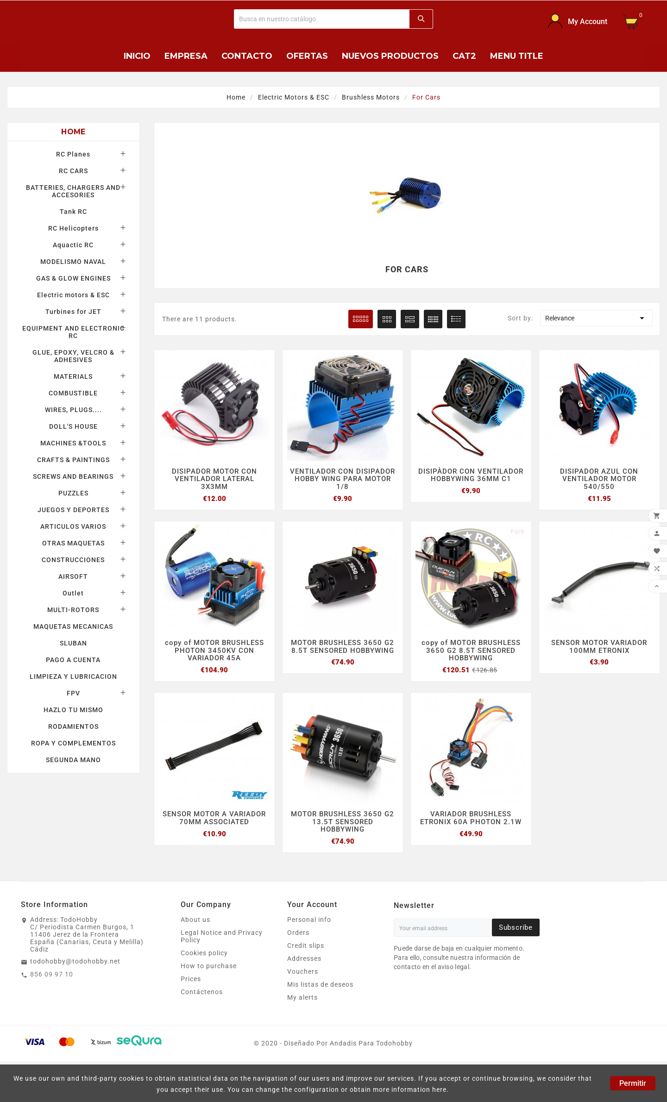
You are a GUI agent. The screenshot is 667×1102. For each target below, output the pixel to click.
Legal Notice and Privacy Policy (222, 976)
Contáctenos (202, 1032)
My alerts (302, 1037)
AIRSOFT (73, 615)
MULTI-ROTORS (73, 648)
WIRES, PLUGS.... (73, 448)
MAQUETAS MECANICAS (73, 665)
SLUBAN (73, 681)
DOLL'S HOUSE (73, 465)
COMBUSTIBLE (73, 431)
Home (73, 170)
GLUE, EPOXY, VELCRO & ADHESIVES (73, 394)
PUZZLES (73, 531)
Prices (191, 1019)
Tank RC (73, 250)
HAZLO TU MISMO (73, 748)
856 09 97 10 (51, 1014)
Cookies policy (204, 993)
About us (195, 960)
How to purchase (209, 1006)
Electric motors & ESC (73, 333)
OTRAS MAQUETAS (73, 581)
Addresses (304, 998)
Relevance (596, 356)
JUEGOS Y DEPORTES (73, 548)
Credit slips (305, 985)
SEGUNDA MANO (73, 798)
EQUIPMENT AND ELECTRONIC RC (73, 370)
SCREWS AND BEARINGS (73, 515)
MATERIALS (73, 415)
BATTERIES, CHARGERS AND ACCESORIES (73, 229)
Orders (298, 973)
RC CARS (73, 209)
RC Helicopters (73, 266)
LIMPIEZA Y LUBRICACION (73, 715)
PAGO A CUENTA (73, 698)
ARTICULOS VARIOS (73, 565)
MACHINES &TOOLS (73, 481)
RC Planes (73, 192)
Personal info (309, 960)
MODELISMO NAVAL (73, 300)
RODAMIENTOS (73, 765)
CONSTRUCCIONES (73, 598)
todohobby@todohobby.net (75, 1001)
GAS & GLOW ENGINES (73, 316)
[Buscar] (321, 38)
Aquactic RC (73, 283)
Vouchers (302, 1011)
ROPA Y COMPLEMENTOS (73, 781)
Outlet (73, 631)
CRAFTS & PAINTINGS (73, 498)
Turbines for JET (73, 350)
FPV (73, 731)
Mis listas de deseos (320, 1024)
